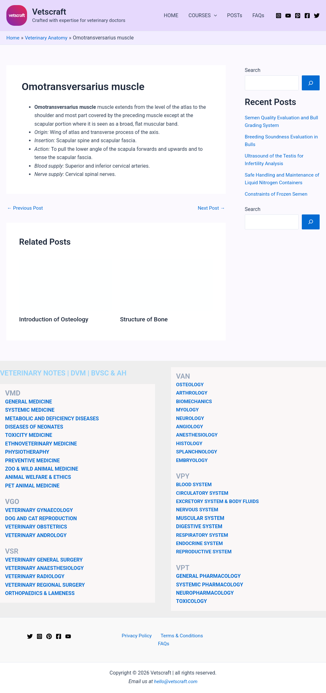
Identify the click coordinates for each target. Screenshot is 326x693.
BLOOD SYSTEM (194, 484)
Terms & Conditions (173, 636)
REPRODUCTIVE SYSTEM (205, 552)
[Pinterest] (298, 15)
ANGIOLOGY (190, 427)
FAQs (258, 15)
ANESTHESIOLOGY (198, 435)
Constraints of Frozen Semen (277, 194)
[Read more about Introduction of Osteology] (65, 285)
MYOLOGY (188, 410)
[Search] (311, 82)
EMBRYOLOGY (192, 460)
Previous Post (26, 208)
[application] (214, 15)
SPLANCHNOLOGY (197, 452)
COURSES (202, 15)
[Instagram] (278, 15)
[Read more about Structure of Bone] (166, 285)
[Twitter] (317, 15)
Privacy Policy (129, 636)
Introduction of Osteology (55, 319)
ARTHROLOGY (192, 393)
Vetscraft (49, 12)
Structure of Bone (145, 319)
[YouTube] (288, 15)
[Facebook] (307, 15)
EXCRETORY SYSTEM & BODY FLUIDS (219, 501)
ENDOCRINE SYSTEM (200, 543)
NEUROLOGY (190, 418)
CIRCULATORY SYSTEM (203, 493)
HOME (171, 15)
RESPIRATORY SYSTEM (203, 535)
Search (252, 70)
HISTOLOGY (190, 443)
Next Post (210, 208)
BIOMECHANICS (195, 401)
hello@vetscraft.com (176, 673)
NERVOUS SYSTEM (198, 510)
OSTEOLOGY (190, 385)
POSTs (234, 15)
